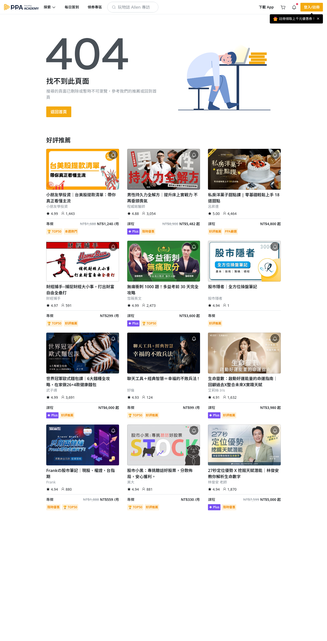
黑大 (130, 482)
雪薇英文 (134, 298)
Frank (51, 482)
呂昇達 (213, 206)
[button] (49, 7)
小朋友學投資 (57, 206)
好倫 (130, 390)
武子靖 (51, 390)
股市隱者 (215, 298)
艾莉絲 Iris (216, 390)
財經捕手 (53, 298)
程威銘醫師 (136, 206)
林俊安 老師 (217, 482)
